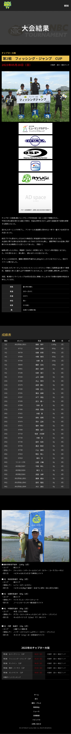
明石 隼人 (40, 454)
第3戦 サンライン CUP (12, 663)
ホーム (36, 695)
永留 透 (39, 413)
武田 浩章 (40, 474)
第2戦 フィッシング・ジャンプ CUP (17, 659)
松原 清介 (40, 373)
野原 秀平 (40, 344)
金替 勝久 (40, 385)
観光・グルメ (36, 703)
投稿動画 (36, 715)
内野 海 (39, 361)
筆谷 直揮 (40, 393)
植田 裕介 (40, 430)
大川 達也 (40, 486)
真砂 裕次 (40, 369)
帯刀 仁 (39, 470)
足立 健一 (40, 401)
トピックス (36, 720)
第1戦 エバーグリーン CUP (13, 654)
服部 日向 (40, 365)
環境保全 (36, 707)
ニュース (36, 711)
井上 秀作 (40, 381)
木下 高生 (40, 397)
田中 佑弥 (40, 442)
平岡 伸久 (40, 466)
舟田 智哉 (40, 409)
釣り (36, 699)
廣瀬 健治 (40, 478)
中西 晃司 (40, 356)
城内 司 (39, 458)
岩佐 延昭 (40, 417)
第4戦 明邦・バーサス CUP (14, 668)
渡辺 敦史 (40, 446)
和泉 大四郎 (39, 434)
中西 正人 (40, 389)
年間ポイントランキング (12, 677)
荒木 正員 (40, 421)
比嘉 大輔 (40, 462)
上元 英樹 (40, 377)
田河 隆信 (40, 482)
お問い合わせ (36, 724)
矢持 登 (39, 405)
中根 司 (39, 438)
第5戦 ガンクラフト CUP (13, 672)
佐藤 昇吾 (40, 352)
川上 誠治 (40, 450)
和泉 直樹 (40, 348)
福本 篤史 (40, 426)
